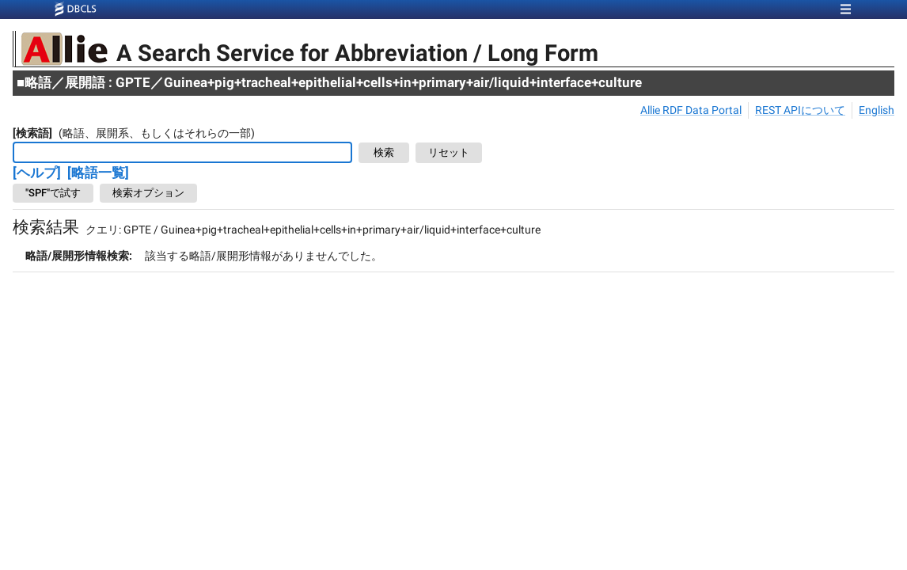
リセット (449, 153)
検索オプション (148, 193)
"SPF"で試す (53, 193)
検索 (384, 153)
